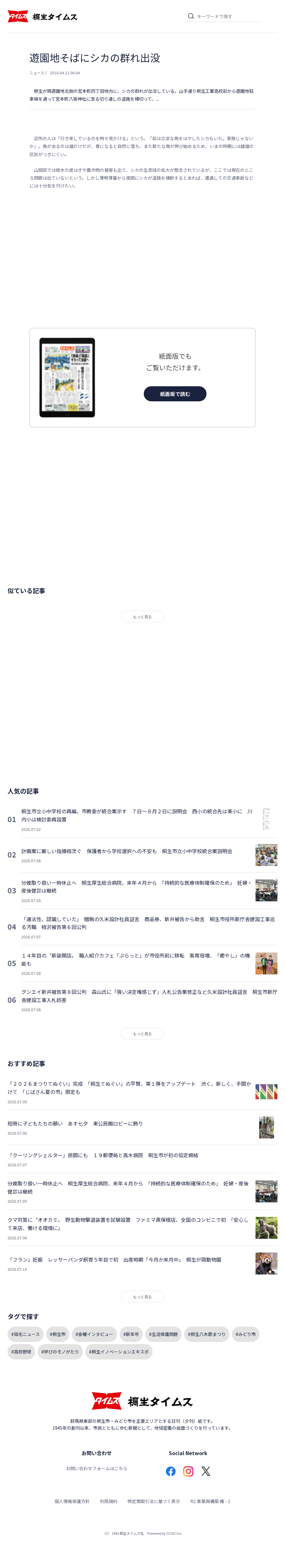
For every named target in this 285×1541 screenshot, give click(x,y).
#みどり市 (246, 1334)
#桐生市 (58, 1334)
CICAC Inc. (174, 1533)
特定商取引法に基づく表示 (153, 1501)
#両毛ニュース (25, 1334)
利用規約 (108, 1501)
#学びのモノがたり (60, 1351)
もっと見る (142, 616)
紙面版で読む (175, 394)
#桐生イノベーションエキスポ (119, 1351)
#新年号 (131, 1334)
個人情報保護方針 (72, 1501)
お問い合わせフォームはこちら (96, 1468)
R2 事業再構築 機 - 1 (210, 1501)
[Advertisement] (142, 259)
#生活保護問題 (163, 1334)
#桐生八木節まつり (207, 1334)
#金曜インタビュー (94, 1334)
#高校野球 (21, 1351)
